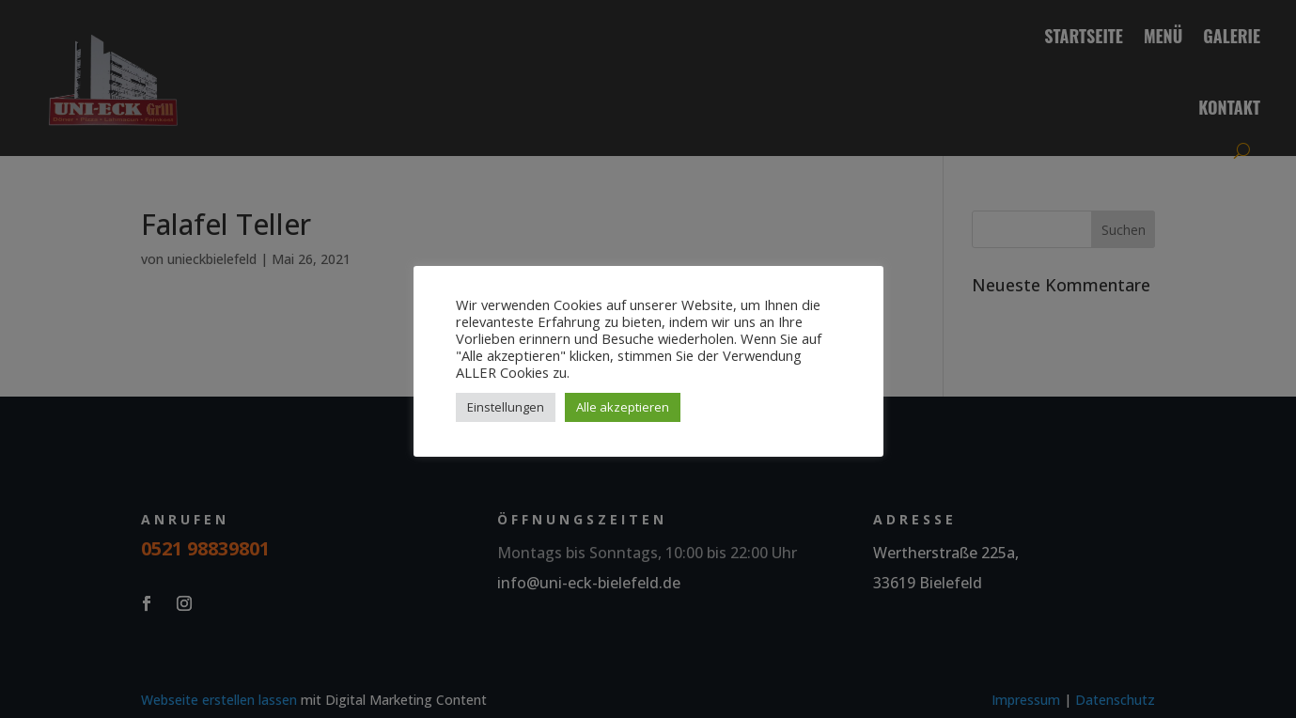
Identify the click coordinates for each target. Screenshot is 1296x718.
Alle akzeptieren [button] (622, 406)
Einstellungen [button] (505, 406)
